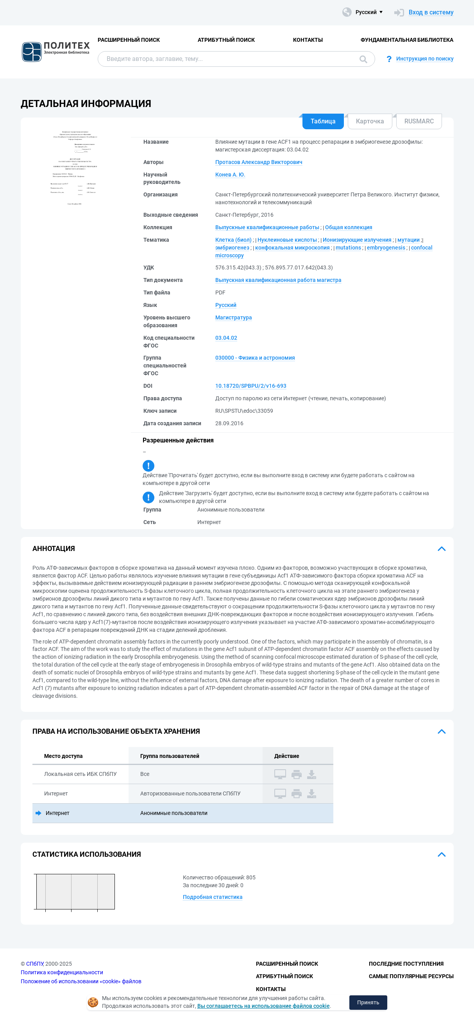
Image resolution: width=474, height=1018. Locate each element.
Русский (225, 305)
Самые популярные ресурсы (411, 976)
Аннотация (53, 548)
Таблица (323, 121)
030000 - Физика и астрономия (255, 358)
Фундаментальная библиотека (407, 40)
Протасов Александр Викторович (258, 162)
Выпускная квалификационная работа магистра (278, 280)
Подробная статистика (213, 897)
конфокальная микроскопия (292, 247)
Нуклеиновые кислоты (287, 240)
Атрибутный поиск (226, 40)
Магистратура (233, 317)
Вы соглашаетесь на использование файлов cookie (263, 1006)
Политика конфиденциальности (62, 972)
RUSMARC (419, 121)
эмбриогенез (232, 247)
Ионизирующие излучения (357, 240)
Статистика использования (86, 854)
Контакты (308, 40)
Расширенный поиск (129, 40)
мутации (408, 240)
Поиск (363, 59)
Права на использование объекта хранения (116, 731)
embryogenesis (386, 247)
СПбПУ (34, 964)
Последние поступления (406, 964)
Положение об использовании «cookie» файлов (81, 981)
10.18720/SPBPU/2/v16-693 (250, 386)
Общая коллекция (348, 227)
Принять (368, 1002)
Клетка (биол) (233, 240)
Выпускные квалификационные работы (267, 227)
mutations (348, 247)
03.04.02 (226, 338)
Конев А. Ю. (230, 174)
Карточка (370, 121)
